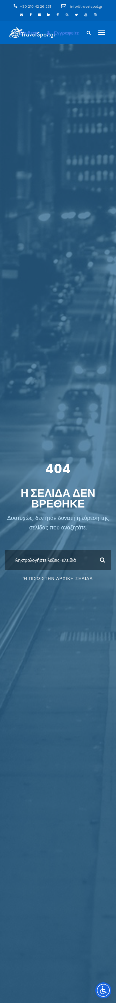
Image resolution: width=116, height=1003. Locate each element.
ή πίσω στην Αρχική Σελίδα (58, 578)
